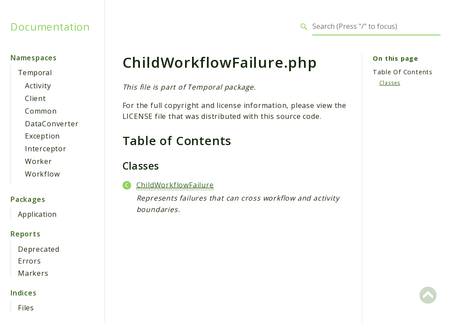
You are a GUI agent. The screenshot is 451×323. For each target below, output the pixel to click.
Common (41, 111)
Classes (390, 83)
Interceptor (45, 148)
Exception (42, 136)
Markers (33, 273)
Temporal (35, 72)
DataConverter (51, 124)
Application (37, 214)
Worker (38, 161)
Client (35, 98)
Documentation (50, 27)
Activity (38, 85)
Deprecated (38, 249)
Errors (29, 261)
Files (26, 308)
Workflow (42, 174)
